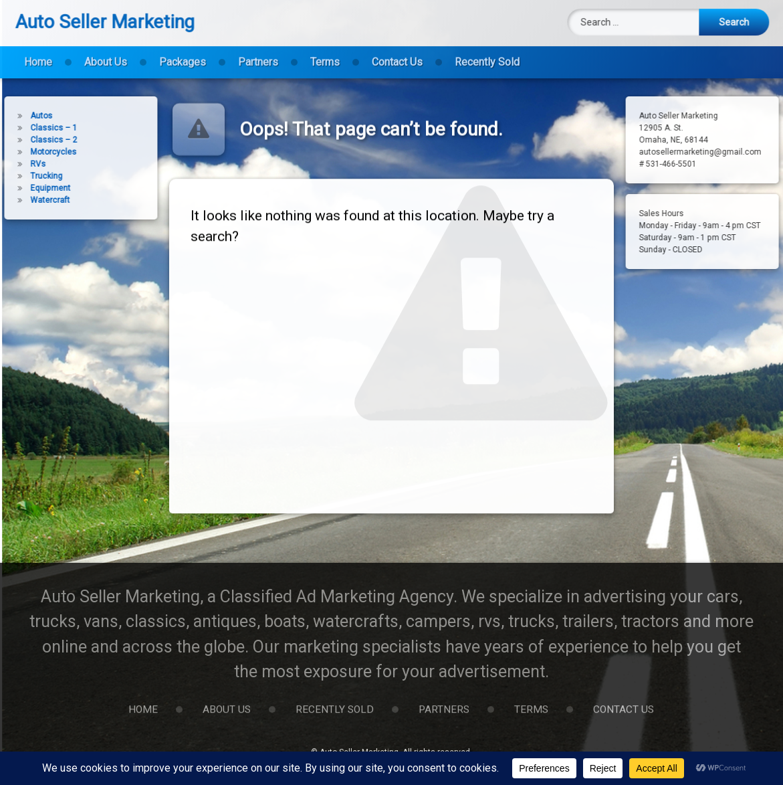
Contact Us (397, 54)
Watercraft (35, 200)
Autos (27, 115)
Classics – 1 (39, 128)
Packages (182, 54)
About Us (105, 54)
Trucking (32, 176)
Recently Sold (487, 54)
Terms (325, 54)
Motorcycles (39, 152)
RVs (23, 164)
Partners (258, 54)
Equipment (36, 188)
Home (38, 54)
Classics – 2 (39, 140)
